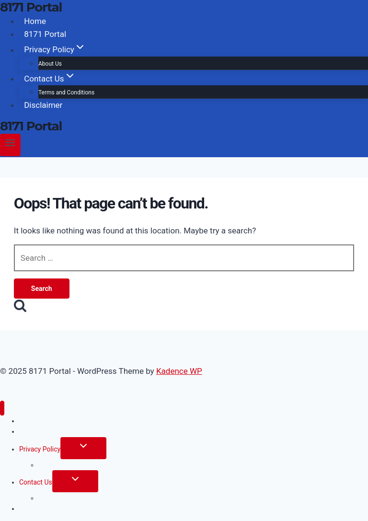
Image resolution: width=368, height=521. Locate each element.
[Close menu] (2, 408)
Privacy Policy (39, 449)
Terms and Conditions (66, 92)
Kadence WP (179, 371)
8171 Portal (45, 34)
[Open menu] (10, 145)
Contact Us (35, 482)
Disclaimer (43, 105)
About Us (50, 63)
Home (35, 21)
